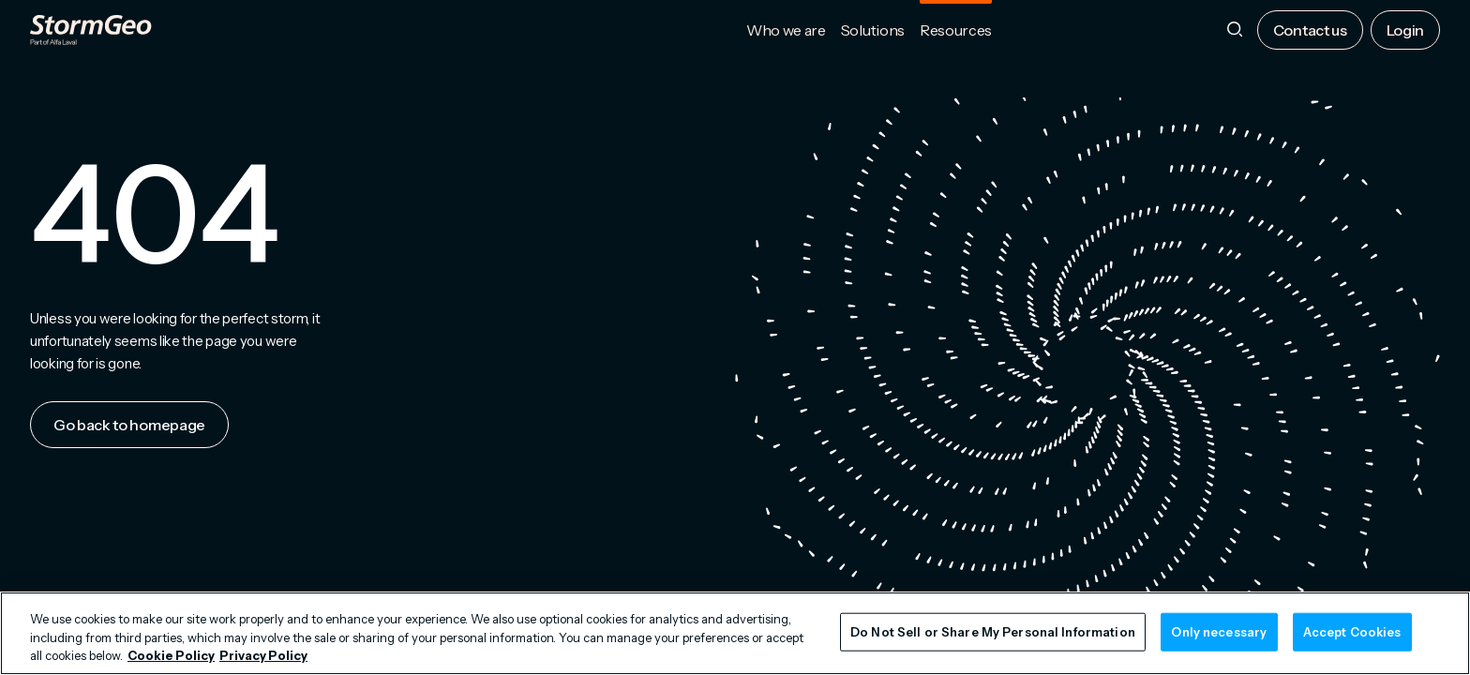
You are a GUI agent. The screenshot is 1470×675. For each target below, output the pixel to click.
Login (1405, 30)
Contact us (1310, 30)
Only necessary (1219, 630)
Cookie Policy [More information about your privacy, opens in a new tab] (171, 655)
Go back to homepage (129, 424)
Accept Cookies (1352, 630)
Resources (956, 30)
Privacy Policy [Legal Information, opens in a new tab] (263, 655)
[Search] (1234, 30)
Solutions (873, 30)
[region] (735, 633)
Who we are (786, 30)
